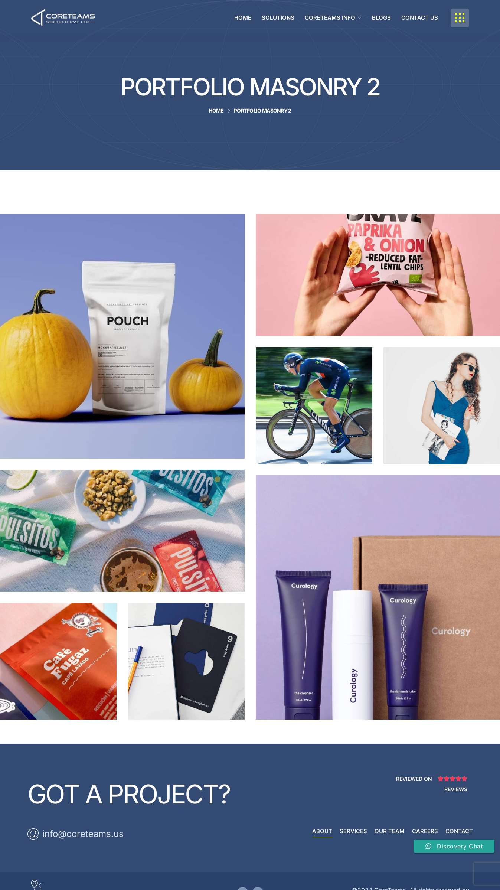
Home (216, 110)
